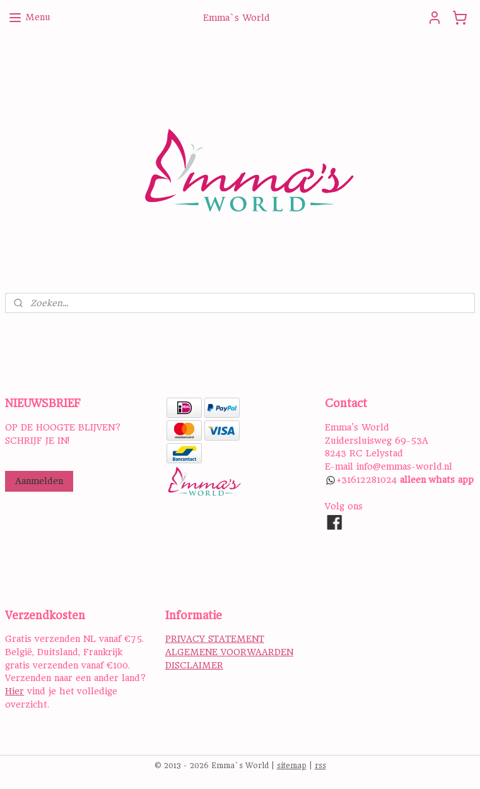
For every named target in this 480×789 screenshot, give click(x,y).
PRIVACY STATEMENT (214, 639)
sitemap (292, 765)
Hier (14, 691)
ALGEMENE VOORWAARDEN (229, 652)
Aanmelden (39, 481)
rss (320, 765)
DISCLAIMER (194, 665)
